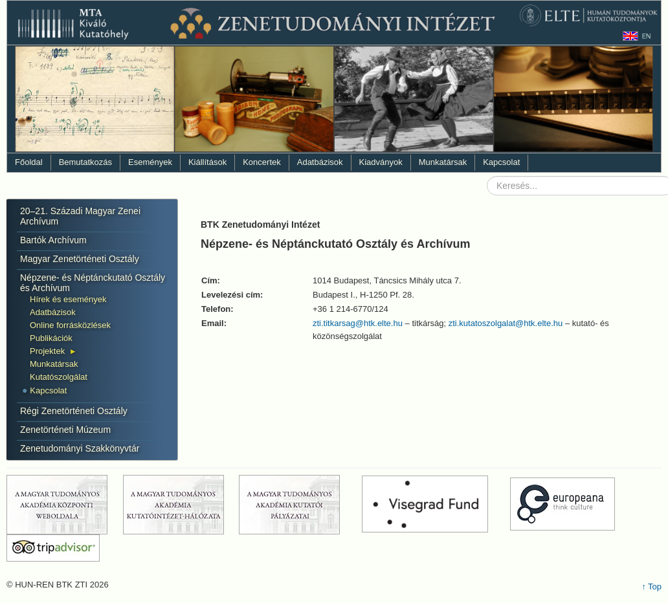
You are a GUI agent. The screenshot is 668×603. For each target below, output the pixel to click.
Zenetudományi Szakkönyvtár (79, 448)
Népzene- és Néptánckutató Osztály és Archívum (92, 282)
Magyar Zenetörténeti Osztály (79, 259)
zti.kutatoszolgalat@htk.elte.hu (506, 323)
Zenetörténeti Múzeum (65, 429)
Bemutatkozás (85, 162)
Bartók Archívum (53, 240)
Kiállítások (207, 162)
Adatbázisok (320, 162)
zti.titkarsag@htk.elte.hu (358, 323)
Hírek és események (68, 299)
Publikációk (51, 338)
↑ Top (651, 586)
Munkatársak (443, 162)
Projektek (47, 351)
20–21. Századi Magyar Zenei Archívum (80, 216)
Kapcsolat (501, 162)
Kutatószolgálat (58, 377)
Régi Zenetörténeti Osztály (74, 411)
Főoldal (29, 162)
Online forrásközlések (70, 325)
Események (150, 162)
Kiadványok (381, 162)
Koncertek (262, 162)
